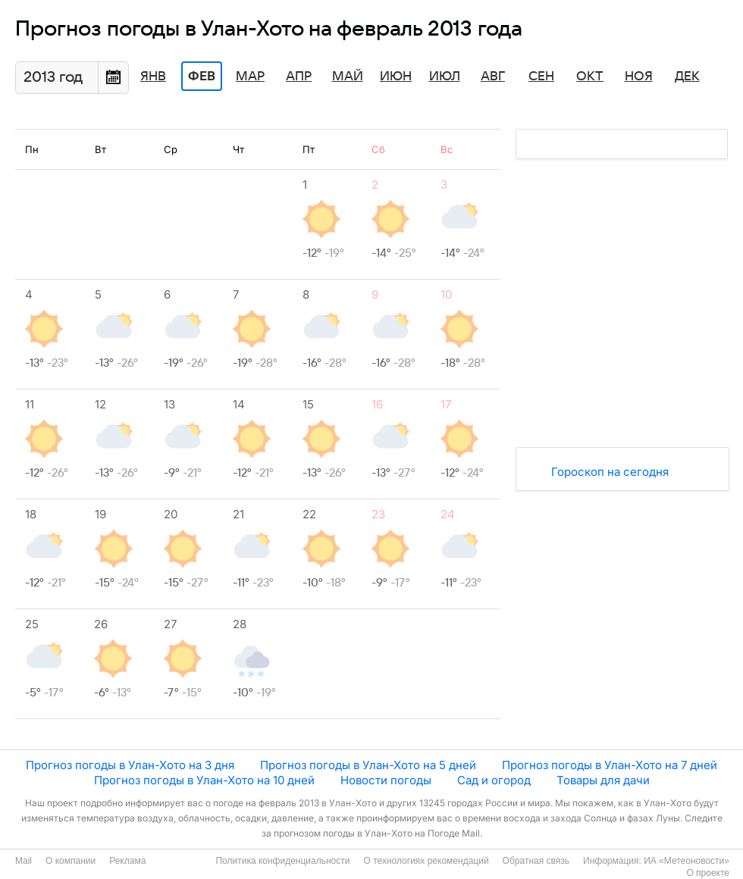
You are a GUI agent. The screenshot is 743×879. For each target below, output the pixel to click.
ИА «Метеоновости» (686, 861)
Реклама (127, 861)
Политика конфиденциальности (282, 861)
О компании (70, 861)
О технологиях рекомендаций (425, 861)
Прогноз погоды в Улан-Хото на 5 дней (368, 765)
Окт (589, 76)
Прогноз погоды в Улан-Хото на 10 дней (204, 780)
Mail (23, 861)
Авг (493, 76)
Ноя (639, 76)
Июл (444, 76)
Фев (201, 76)
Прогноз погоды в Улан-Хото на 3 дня (130, 765)
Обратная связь (536, 861)
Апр (299, 76)
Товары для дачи (603, 780)
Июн (396, 76)
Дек (687, 76)
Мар (250, 76)
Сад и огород (494, 780)
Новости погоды (385, 780)
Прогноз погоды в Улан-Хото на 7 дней (609, 765)
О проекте (707, 873)
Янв (153, 76)
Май (347, 76)
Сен (541, 76)
